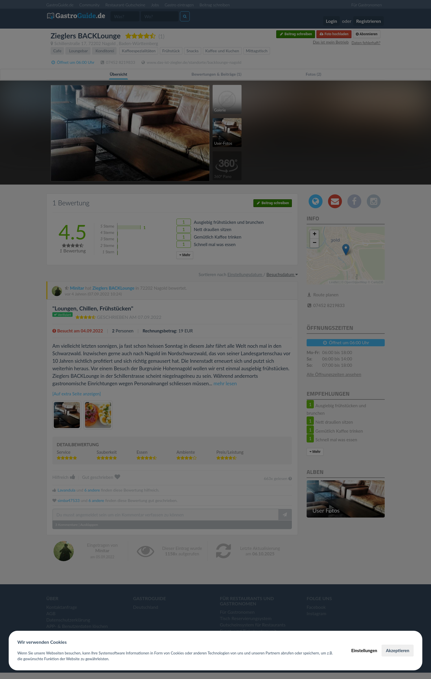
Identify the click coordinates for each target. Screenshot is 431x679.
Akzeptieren (397, 650)
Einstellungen (364, 650)
